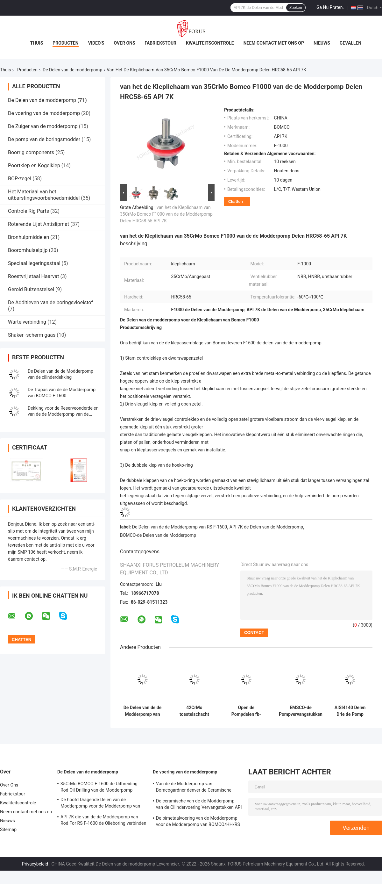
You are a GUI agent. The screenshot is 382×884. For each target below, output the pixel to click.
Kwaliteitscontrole (210, 43)
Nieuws (322, 43)
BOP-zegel (19, 179)
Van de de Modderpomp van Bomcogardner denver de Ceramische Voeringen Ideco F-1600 (193, 787)
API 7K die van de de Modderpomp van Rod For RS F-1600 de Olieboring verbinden (103, 820)
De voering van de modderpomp (44, 113)
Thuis (36, 43)
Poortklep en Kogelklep (34, 165)
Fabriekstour (161, 43)
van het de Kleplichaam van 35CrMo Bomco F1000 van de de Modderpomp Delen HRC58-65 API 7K (166, 214)
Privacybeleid (35, 863)
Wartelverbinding (27, 322)
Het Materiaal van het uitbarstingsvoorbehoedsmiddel (44, 195)
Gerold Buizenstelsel (31, 289)
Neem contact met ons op (274, 43)
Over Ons (124, 43)
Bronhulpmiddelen (28, 237)
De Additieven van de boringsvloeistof (50, 302)
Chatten (235, 201)
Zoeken (295, 7)
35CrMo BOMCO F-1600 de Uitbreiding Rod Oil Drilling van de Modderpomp (99, 787)
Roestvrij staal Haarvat (33, 276)
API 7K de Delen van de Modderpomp (266, 526)
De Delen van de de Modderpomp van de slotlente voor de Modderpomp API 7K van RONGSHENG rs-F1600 (143, 711)
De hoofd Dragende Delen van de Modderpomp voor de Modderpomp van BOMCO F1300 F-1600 (100, 803)
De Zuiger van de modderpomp (43, 126)
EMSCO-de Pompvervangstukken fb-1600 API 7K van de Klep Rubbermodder (300, 711)
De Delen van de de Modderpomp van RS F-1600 (179, 526)
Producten (65, 43)
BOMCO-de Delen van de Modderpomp (158, 535)
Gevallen (350, 43)
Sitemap (8, 829)
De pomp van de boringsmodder (44, 139)
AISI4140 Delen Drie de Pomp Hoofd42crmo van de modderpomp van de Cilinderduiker (350, 711)
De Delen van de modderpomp (72, 69)
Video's (96, 43)
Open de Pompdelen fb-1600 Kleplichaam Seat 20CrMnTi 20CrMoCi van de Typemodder (246, 711)
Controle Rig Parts (28, 211)
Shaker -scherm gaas (31, 335)
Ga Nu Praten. (330, 7)
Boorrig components (31, 152)
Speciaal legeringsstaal (34, 263)
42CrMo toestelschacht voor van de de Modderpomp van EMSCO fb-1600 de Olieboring (194, 711)
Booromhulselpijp (27, 250)
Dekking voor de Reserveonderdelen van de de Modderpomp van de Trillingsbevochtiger (63, 414)
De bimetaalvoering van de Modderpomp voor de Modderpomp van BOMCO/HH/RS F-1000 (198, 822)
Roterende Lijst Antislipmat (38, 224)
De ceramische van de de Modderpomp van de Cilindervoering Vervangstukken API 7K (199, 805)
